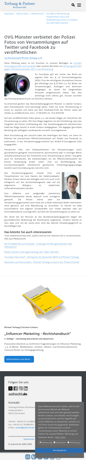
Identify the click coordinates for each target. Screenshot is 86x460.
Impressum (29, 439)
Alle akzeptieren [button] (59, 450)
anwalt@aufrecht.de (24, 427)
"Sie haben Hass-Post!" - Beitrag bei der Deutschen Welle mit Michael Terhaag (41, 257)
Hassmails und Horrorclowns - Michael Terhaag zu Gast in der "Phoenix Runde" (41, 262)
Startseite (9, 13)
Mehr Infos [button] (60, 437)
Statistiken (60, 442)
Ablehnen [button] (72, 455)
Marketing (73, 442)
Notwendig (46, 442)
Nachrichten (22, 13)
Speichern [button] (47, 455)
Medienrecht (37, 13)
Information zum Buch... (19, 359)
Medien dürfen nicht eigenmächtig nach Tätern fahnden (31, 252)
